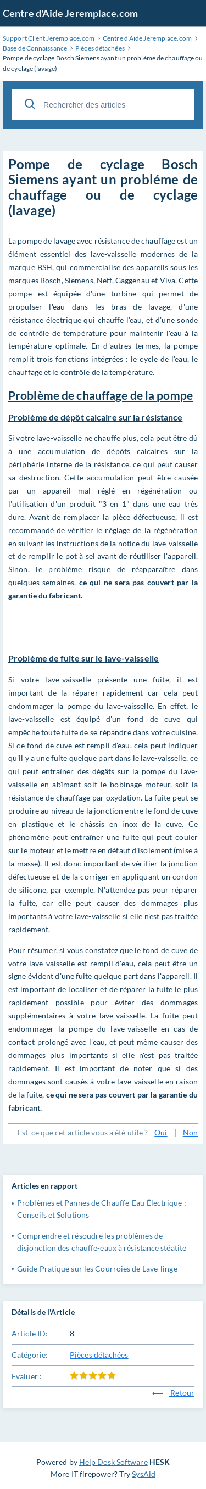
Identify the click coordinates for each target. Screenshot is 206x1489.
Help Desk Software (113, 1461)
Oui (160, 1132)
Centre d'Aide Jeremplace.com (70, 13)
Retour (173, 1392)
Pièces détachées (99, 1354)
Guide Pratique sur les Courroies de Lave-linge (97, 1268)
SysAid (143, 1474)
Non (190, 1132)
